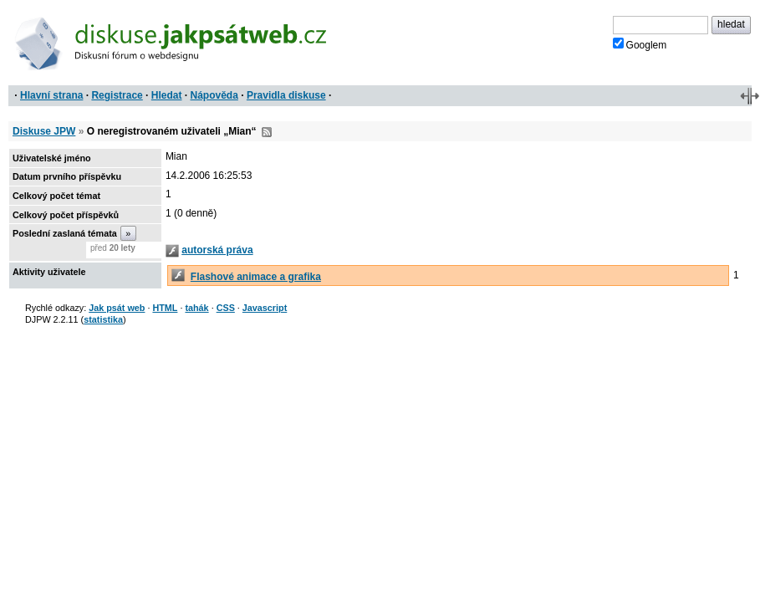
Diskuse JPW (44, 131)
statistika (103, 319)
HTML (164, 308)
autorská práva (216, 250)
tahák (196, 308)
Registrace (116, 95)
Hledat (166, 95)
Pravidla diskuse (286, 95)
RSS (267, 132)
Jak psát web (117, 308)
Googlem (640, 44)
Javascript (264, 308)
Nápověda (214, 95)
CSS (226, 308)
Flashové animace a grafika (256, 277)
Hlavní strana (51, 95)
